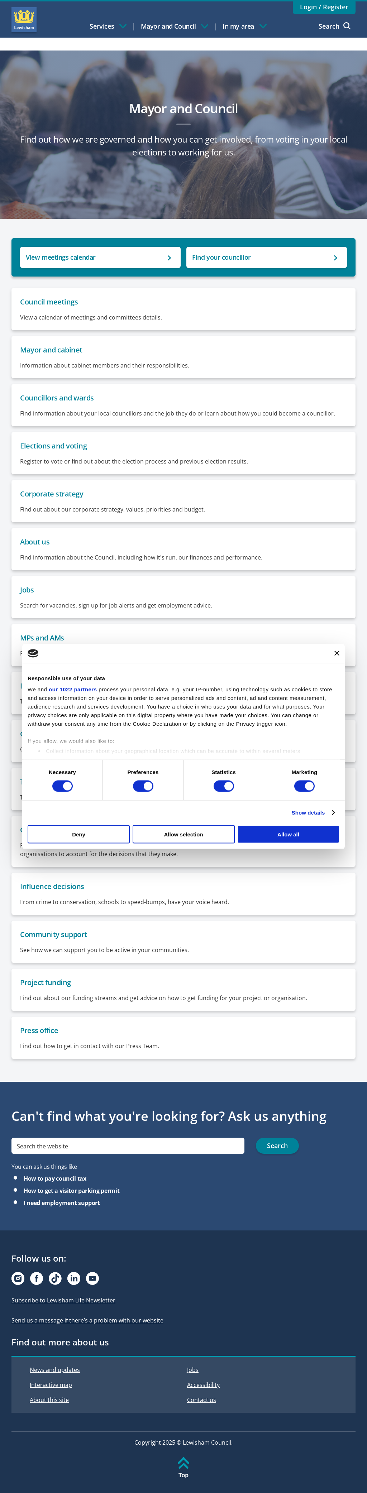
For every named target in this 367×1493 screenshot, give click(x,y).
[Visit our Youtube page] (92, 1278)
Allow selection (183, 834)
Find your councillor (221, 257)
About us (34, 542)
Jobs (27, 590)
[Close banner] (336, 653)
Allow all (288, 834)
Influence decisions (52, 886)
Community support (53, 934)
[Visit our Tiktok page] (55, 1278)
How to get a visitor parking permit (71, 1191)
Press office (39, 1030)
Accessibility (203, 1385)
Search (335, 26)
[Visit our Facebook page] (36, 1278)
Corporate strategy (51, 494)
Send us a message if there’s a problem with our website (87, 1320)
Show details (308, 813)
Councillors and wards (57, 398)
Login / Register (324, 7)
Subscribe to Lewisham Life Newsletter (63, 1300)
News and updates (55, 1370)
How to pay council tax (55, 1178)
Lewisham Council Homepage (24, 19)
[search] (127, 1146)
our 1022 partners (73, 689)
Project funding (45, 982)
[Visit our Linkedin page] (73, 1278)
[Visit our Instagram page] (17, 1278)
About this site (49, 1400)
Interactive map (51, 1385)
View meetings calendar (61, 257)
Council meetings (49, 302)
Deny (78, 834)
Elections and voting (53, 446)
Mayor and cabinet (51, 350)
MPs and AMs (42, 638)
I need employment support (62, 1203)
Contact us (201, 1400)
